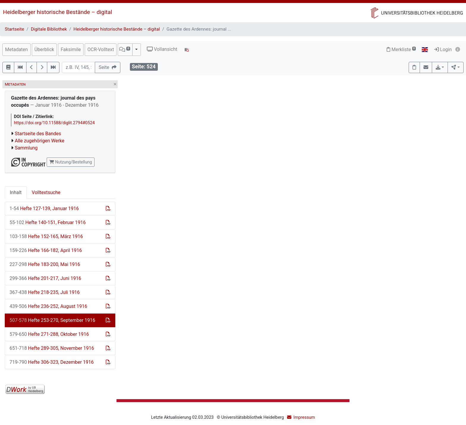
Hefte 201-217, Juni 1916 (45, 278)
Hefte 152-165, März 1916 (46, 236)
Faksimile (71, 49)
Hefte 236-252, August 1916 (48, 306)
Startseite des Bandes (38, 133)
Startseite (14, 29)
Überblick (44, 49)
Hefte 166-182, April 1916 (46, 250)
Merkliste (401, 49)
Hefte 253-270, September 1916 (52, 320)
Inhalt (16, 192)
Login (443, 49)
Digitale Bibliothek (49, 29)
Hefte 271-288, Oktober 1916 (49, 334)
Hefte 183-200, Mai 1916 (45, 264)
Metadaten (16, 49)
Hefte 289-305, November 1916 (52, 348)
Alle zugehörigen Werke (39, 141)
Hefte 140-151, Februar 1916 (48, 222)
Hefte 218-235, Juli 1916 (45, 292)
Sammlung (26, 148)
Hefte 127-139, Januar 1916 (44, 208)
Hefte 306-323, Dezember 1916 (52, 362)
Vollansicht (162, 49)
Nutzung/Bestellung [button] (70, 162)
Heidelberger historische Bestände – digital (57, 12)
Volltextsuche (46, 192)
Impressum (304, 417)
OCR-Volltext (100, 49)
